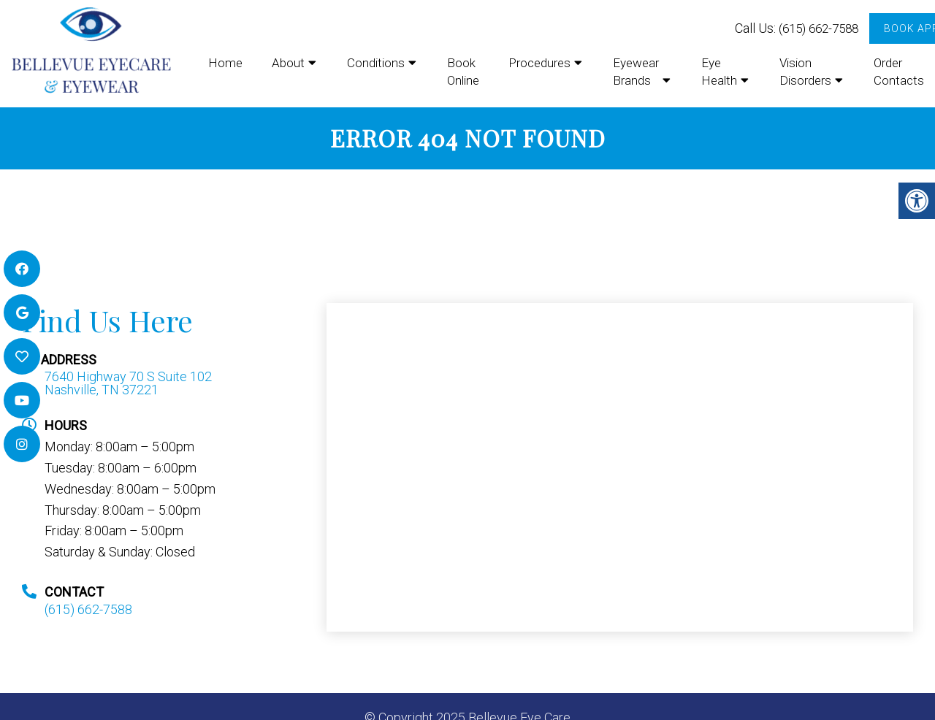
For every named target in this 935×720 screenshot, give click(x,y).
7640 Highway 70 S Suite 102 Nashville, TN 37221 (128, 383)
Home (225, 62)
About (288, 62)
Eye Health (719, 71)
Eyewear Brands (636, 71)
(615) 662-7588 (818, 28)
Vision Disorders (805, 71)
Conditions (376, 62)
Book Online (463, 71)
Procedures (539, 62)
